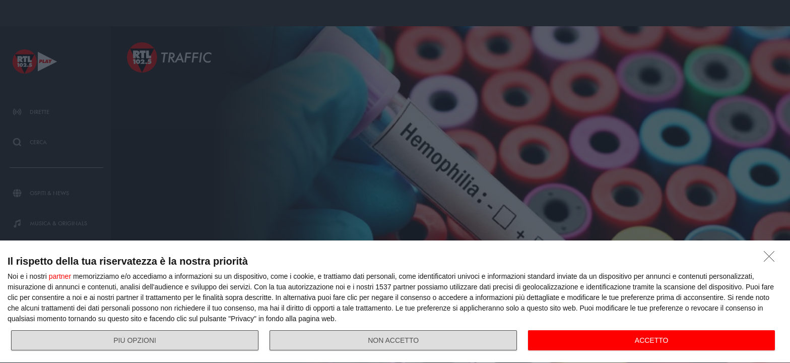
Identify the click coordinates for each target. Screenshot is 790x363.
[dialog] (395, 302)
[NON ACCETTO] (772, 259)
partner (60, 276)
